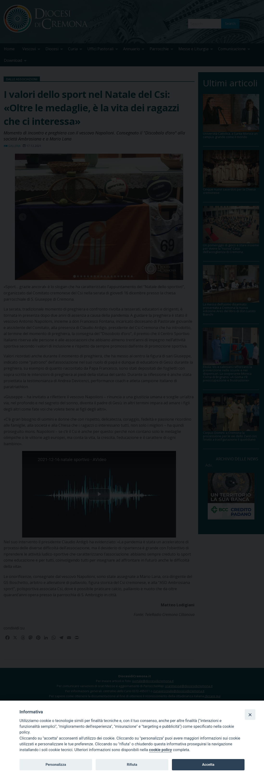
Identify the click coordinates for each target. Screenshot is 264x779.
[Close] (250, 714)
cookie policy (160, 749)
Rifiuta (132, 764)
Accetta (208, 764)
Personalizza (55, 764)
